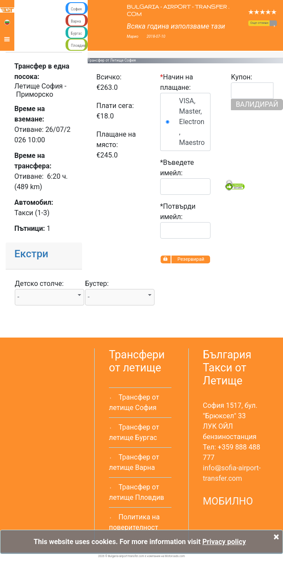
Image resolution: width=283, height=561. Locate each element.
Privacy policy (224, 542)
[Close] (276, 536)
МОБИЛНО (228, 501)
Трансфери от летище (137, 361)
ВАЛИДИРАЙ (257, 104)
